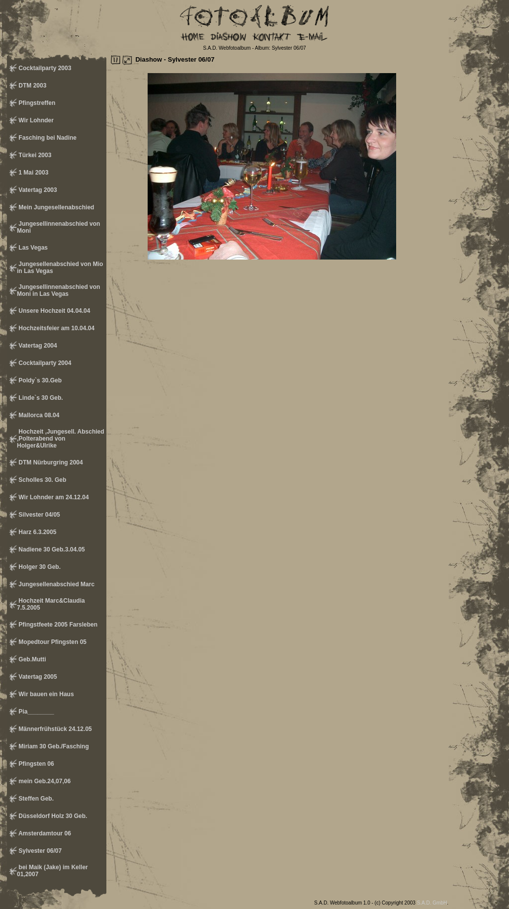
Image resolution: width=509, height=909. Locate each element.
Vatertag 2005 (37, 676)
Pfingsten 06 (35, 763)
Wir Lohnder (35, 120)
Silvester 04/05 (38, 514)
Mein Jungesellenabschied (55, 207)
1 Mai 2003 (32, 172)
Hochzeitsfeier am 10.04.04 (55, 328)
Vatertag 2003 (37, 189)
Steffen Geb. (35, 798)
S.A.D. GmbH (432, 903)
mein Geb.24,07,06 (44, 781)
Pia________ (35, 711)
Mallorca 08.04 (38, 415)
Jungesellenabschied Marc (55, 584)
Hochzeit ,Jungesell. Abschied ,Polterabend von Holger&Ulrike (60, 438)
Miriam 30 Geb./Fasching (53, 746)
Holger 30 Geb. (39, 566)
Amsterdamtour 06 (44, 833)
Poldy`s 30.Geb (39, 380)
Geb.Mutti (31, 659)
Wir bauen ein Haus (45, 694)
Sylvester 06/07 (39, 850)
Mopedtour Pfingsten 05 (51, 641)
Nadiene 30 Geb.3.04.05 (51, 549)
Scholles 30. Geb (41, 479)
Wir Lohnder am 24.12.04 (53, 497)
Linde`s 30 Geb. (40, 397)
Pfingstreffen (36, 102)
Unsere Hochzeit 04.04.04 (53, 310)
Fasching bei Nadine (47, 137)
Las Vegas (32, 247)
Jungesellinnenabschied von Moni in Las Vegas (58, 290)
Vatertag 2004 (37, 345)
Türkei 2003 (34, 155)
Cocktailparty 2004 (44, 363)
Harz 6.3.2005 (36, 532)
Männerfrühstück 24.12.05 (54, 729)
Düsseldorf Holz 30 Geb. (52, 816)
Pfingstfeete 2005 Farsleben (57, 624)
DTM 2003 (31, 85)
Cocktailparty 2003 (44, 68)
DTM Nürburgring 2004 (50, 462)
